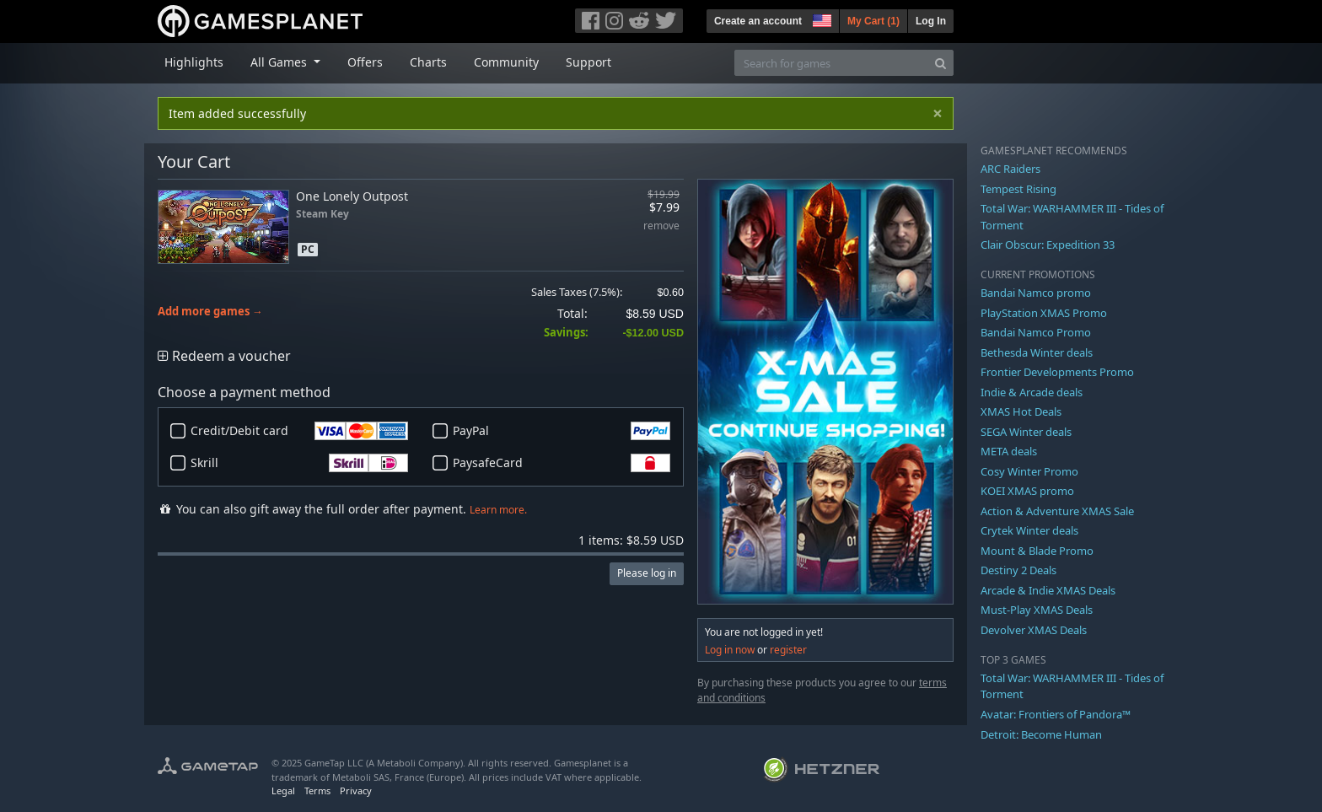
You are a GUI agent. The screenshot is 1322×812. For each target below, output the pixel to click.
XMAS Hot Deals (1021, 411)
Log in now (730, 649)
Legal (283, 790)
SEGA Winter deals (1026, 431)
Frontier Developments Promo (1057, 371)
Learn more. (498, 509)
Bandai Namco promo (1036, 292)
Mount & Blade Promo (1037, 550)
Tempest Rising (1018, 188)
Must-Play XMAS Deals (1037, 609)
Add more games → (210, 311)
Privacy (356, 790)
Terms (317, 790)
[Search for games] (831, 63)
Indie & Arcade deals (1032, 392)
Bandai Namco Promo (1036, 332)
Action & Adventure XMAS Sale (1057, 511)
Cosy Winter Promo (1029, 471)
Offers (365, 62)
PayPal (561, 431)
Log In (931, 21)
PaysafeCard (561, 463)
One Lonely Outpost (352, 196)
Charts (428, 62)
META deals (1009, 451)
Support (588, 62)
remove (661, 226)
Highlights (193, 62)
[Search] (940, 63)
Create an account (758, 21)
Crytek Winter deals (1029, 530)
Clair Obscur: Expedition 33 (1048, 244)
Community (506, 62)
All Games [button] (280, 62)
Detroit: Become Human (1041, 734)
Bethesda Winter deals (1037, 352)
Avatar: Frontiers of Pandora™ (1056, 714)
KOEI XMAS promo (1027, 490)
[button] (820, 18)
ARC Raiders (1010, 168)
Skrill (299, 463)
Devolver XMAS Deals (1034, 629)
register (788, 649)
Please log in (646, 573)
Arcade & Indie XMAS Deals (1048, 590)
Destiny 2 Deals (1018, 570)
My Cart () (873, 21)
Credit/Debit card (299, 431)
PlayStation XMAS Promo (1044, 312)
